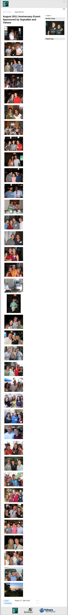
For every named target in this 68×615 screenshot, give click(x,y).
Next (38, 600)
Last (38, 603)
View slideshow (48, 15)
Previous (7, 603)
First (6, 601)
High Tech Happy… (7, 12)
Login (64, 1)
